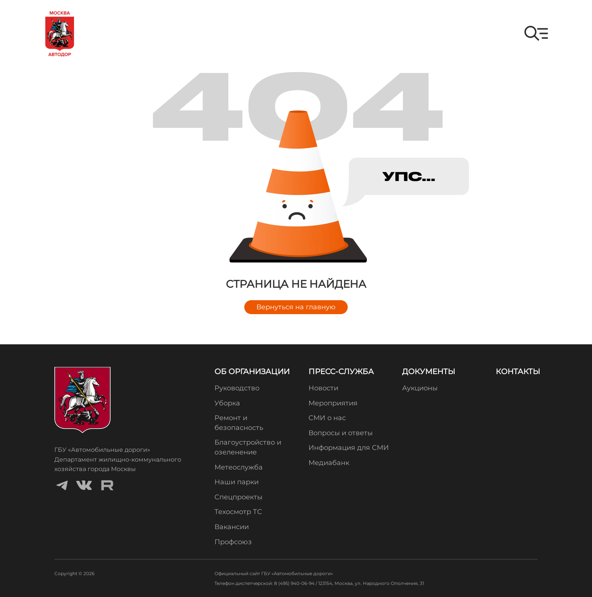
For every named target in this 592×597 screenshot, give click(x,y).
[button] (536, 33)
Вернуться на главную (296, 307)
